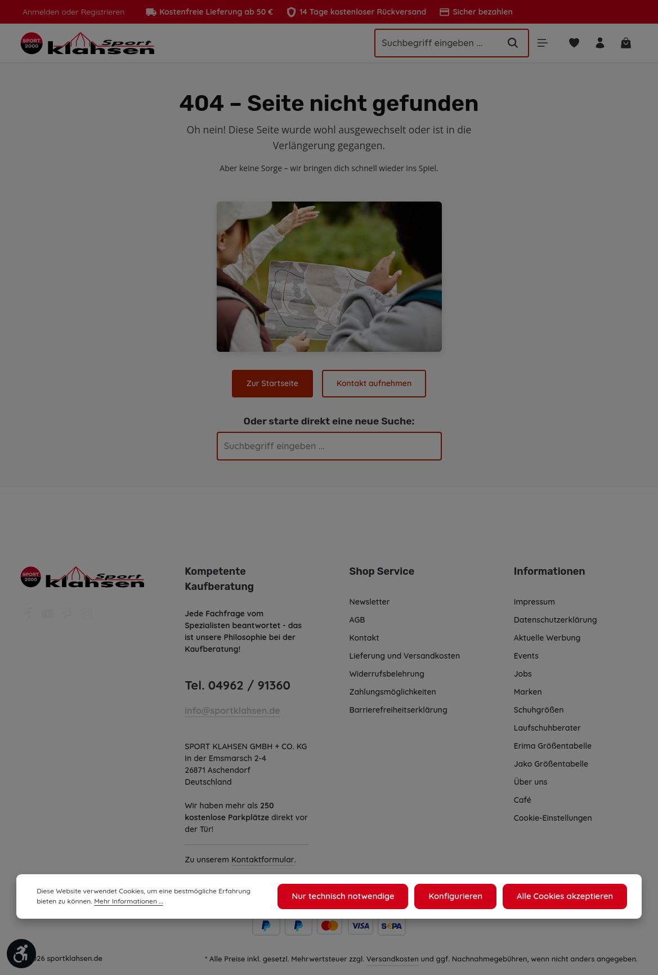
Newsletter (370, 598)
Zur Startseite (273, 386)
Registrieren (99, 11)
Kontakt (364, 634)
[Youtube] (49, 614)
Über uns (531, 779)
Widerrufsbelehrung (387, 671)
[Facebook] (30, 614)
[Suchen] (510, 44)
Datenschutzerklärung (555, 616)
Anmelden (40, 11)
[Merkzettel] (573, 45)
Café (522, 797)
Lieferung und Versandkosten (405, 653)
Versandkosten (393, 967)
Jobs (523, 671)
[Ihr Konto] (599, 45)
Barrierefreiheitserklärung (398, 707)
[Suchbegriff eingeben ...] (430, 44)
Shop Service (382, 568)
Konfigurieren (463, 897)
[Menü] (541, 45)
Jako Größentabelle (550, 761)
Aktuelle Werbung (547, 634)
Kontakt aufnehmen (373, 386)
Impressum (535, 598)
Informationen (547, 568)
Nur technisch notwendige (355, 897)
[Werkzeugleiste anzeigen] (21, 953)
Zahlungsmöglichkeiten (393, 689)
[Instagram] (86, 614)
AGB (358, 616)
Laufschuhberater (547, 725)
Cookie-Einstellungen (554, 815)
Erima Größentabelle (552, 743)
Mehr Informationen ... (104, 903)
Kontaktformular (262, 868)
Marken (527, 689)
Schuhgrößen (539, 707)
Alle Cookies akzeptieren (567, 897)
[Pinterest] (68, 614)
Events (527, 653)
